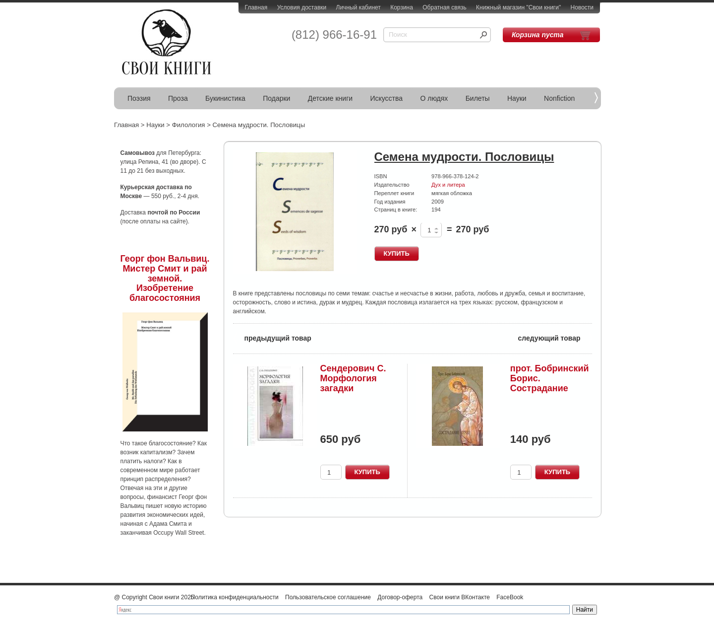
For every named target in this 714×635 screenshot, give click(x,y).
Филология (188, 125)
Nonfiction (559, 98)
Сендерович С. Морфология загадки (353, 378)
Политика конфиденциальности (235, 597)
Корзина (401, 7)
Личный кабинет (358, 7)
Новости (582, 7)
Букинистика (225, 98)
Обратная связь (444, 7)
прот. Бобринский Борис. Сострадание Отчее (549, 383)
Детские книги (330, 98)
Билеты (478, 98)
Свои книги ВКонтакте (459, 597)
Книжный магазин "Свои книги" (518, 7)
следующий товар (555, 337)
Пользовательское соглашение (328, 597)
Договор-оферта (399, 597)
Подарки (276, 98)
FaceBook (509, 597)
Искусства (386, 98)
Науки (517, 98)
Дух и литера (448, 185)
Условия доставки (302, 7)
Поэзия (139, 98)
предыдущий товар (272, 337)
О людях (434, 98)
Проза (178, 98)
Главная (256, 7)
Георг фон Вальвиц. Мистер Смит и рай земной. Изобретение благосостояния (165, 278)
